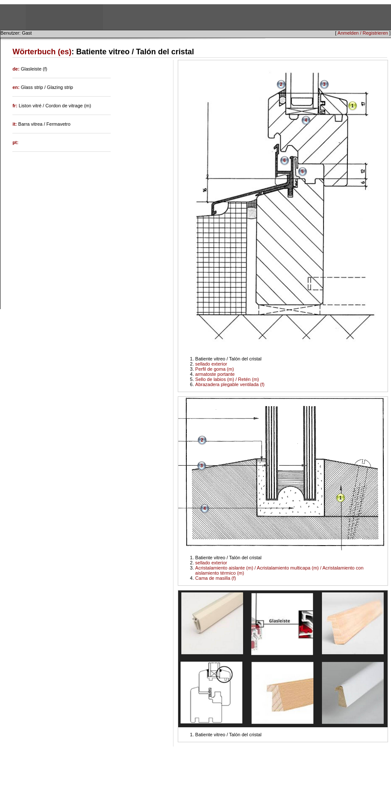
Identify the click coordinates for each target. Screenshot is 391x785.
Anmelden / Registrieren (363, 32)
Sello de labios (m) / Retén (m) (227, 379)
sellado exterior (211, 363)
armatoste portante (215, 374)
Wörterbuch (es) (41, 51)
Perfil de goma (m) (214, 369)
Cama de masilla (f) (215, 578)
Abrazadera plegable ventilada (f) (230, 384)
